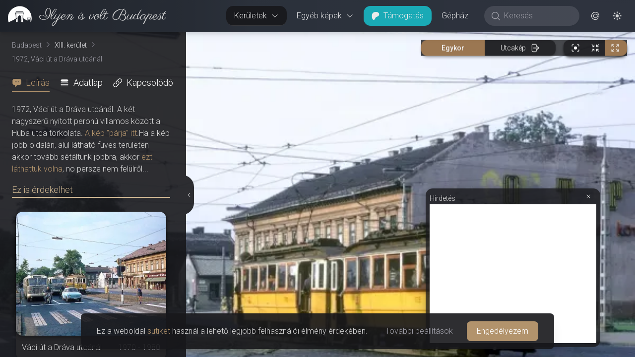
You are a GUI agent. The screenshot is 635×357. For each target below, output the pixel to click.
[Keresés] (537, 16)
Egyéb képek (325, 15)
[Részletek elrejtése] (189, 195)
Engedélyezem (502, 331)
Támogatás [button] (398, 15)
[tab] (34, 83)
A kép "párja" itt (111, 133)
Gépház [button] (455, 15)
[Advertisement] (513, 273)
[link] (83, 16)
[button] (595, 16)
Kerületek (256, 15)
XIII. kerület (71, 45)
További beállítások (419, 331)
